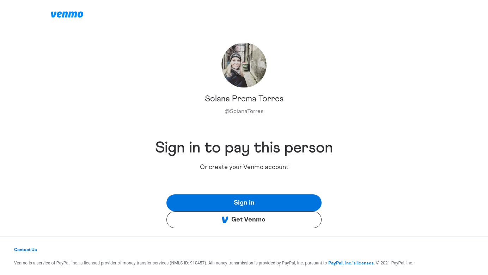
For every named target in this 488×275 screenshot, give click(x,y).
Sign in (244, 203)
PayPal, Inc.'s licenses (351, 263)
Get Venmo (243, 219)
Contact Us (25, 250)
